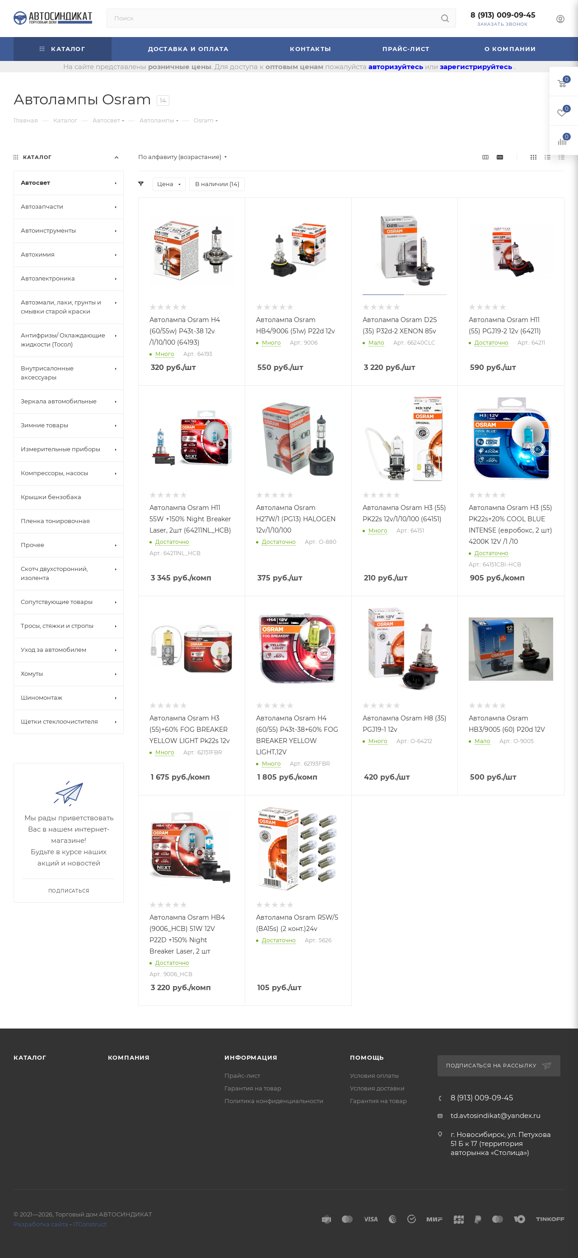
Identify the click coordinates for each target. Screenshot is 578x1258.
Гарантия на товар (252, 1088)
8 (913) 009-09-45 (503, 15)
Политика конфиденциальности (273, 1100)
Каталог (30, 1057)
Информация (250, 1057)
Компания (129, 1057)
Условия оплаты (374, 1075)
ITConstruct (90, 1224)
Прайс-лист (242, 1075)
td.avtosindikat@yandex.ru (496, 1115)
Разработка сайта (41, 1224)
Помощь (367, 1057)
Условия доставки (377, 1088)
